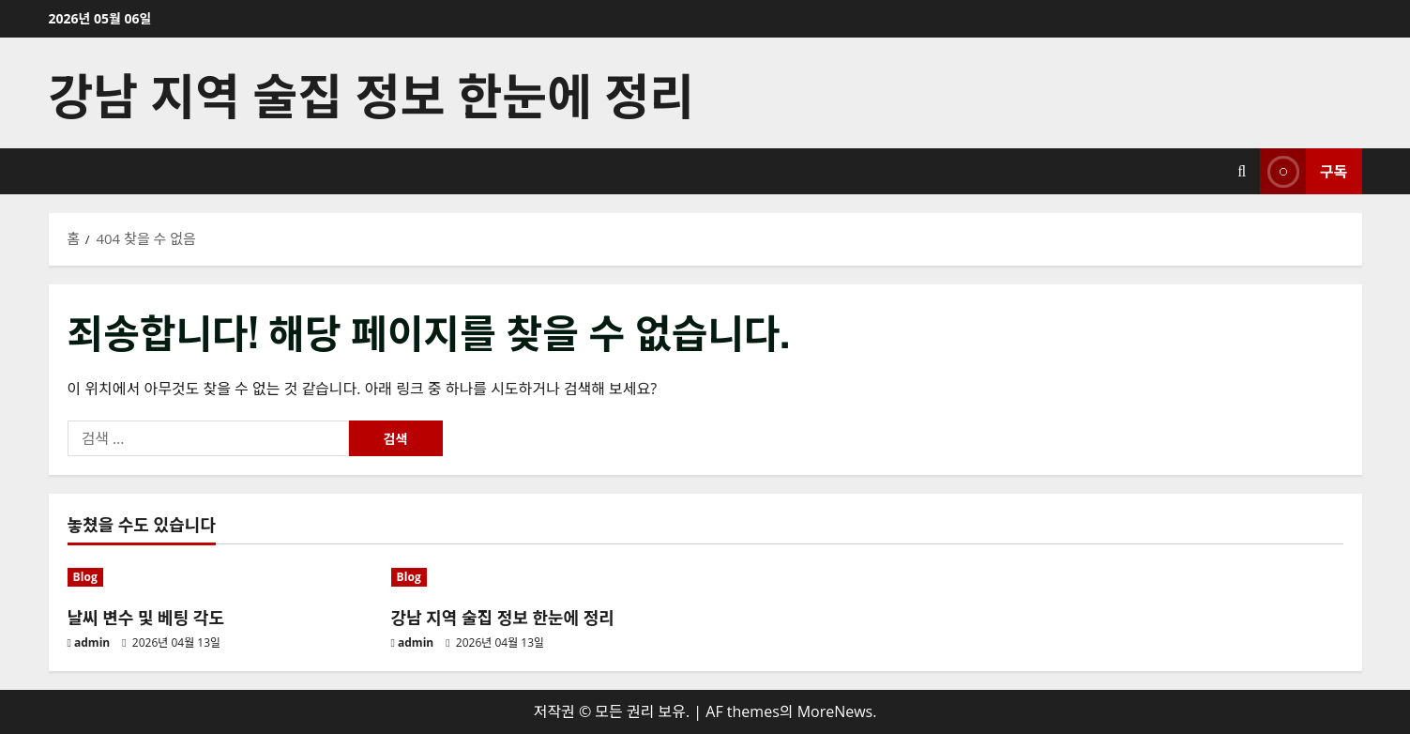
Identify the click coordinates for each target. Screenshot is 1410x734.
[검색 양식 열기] (1241, 171)
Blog (85, 577)
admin (92, 642)
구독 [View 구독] (1303, 171)
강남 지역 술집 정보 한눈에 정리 (371, 92)
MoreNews (835, 711)
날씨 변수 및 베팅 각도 (146, 616)
